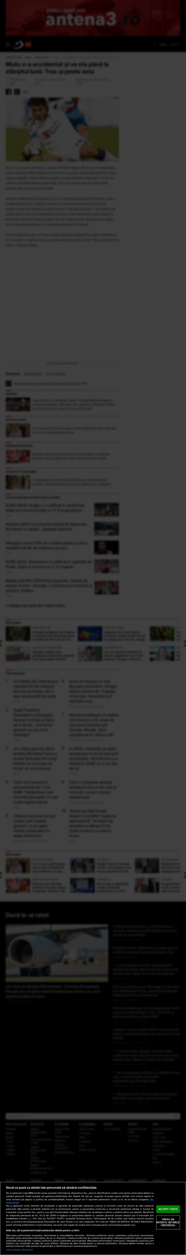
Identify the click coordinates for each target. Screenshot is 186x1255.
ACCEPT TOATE (168, 1209)
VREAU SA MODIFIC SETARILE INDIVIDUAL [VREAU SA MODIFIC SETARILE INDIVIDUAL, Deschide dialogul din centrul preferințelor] (168, 1222)
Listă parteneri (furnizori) (19, 1249)
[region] (93, 1218)
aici (29, 1218)
